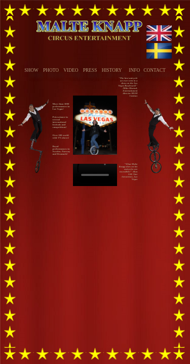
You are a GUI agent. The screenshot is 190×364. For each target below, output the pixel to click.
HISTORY (112, 70)
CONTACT (154, 70)
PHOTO (51, 70)
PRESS (90, 70)
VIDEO (70, 70)
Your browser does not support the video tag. (95, 175)
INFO (134, 70)
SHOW (31, 70)
